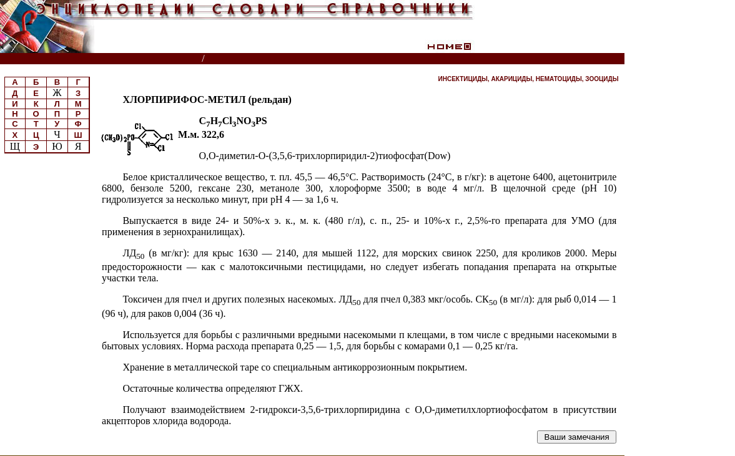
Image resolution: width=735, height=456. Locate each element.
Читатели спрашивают (576, 59)
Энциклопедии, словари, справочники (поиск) (101, 59)
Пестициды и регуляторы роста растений (303, 59)
